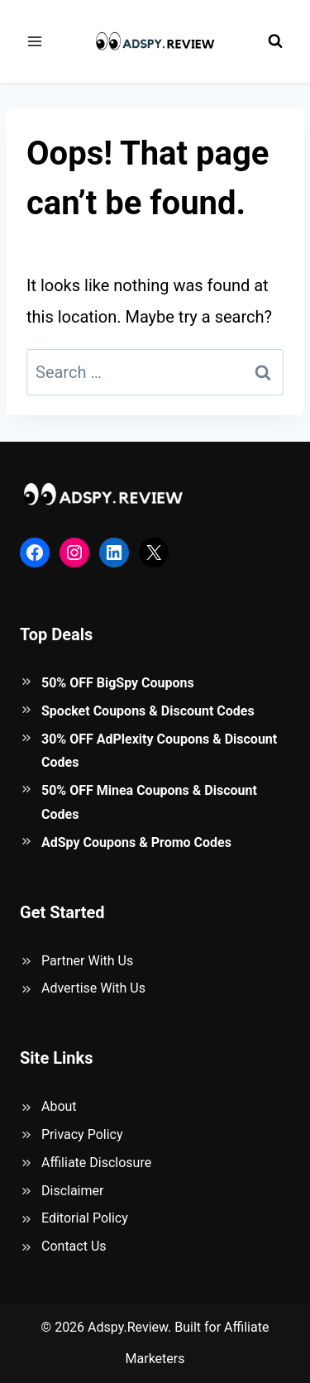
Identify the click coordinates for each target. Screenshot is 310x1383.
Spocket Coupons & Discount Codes (148, 711)
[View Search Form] (275, 41)
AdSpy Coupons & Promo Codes (136, 842)
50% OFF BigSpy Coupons (117, 683)
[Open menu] (35, 41)
